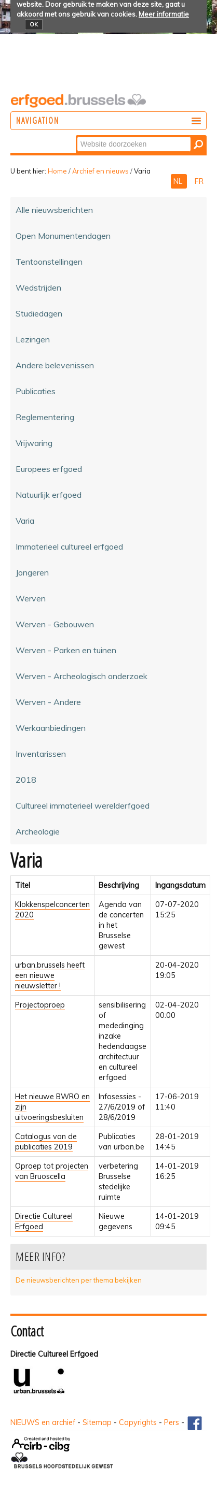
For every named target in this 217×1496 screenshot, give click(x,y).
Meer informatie (164, 14)
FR (199, 181)
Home (57, 171)
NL (178, 181)
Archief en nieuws (100, 171)
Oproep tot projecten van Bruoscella (51, 1171)
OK (34, 24)
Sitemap (97, 1422)
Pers (171, 1422)
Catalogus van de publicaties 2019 (46, 1142)
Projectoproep (40, 1005)
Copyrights (138, 1422)
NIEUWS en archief (42, 1422)
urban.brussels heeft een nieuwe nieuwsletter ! (50, 975)
